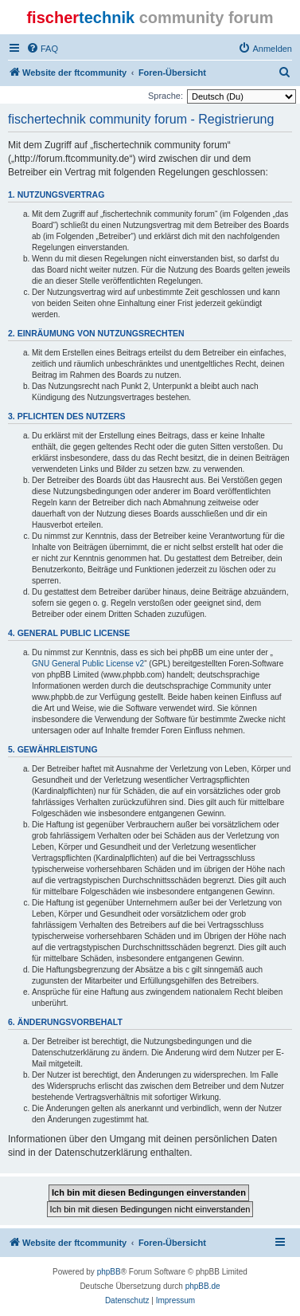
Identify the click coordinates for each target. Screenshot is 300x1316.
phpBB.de (202, 1286)
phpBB (109, 1271)
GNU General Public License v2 (88, 663)
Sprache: (165, 95)
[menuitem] (42, 48)
